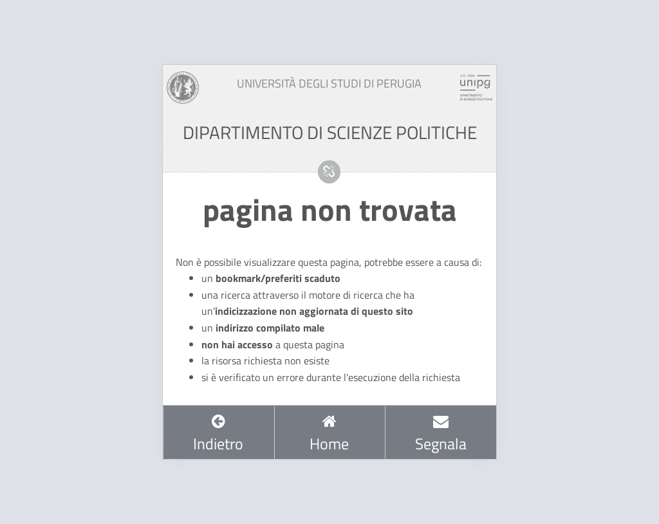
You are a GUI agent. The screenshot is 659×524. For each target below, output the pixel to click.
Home (329, 433)
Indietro (218, 433)
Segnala (441, 433)
